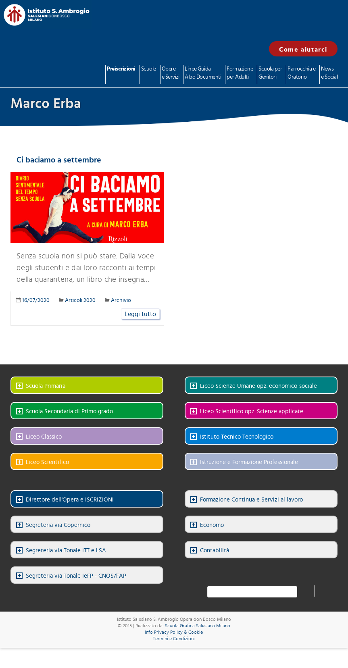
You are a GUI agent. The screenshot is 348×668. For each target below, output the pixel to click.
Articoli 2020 (80, 300)
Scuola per (270, 73)
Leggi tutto (140, 314)
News (329, 73)
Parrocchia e (301, 73)
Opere (170, 73)
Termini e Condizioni (174, 638)
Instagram (285, 572)
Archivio (121, 300)
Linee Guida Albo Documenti (203, 73)
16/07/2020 (36, 300)
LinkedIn (257, 572)
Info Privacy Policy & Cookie (174, 632)
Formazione (240, 73)
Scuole (148, 69)
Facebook (243, 572)
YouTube (271, 572)
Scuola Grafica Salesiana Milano (197, 625)
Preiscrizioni (121, 69)
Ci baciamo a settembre (59, 160)
